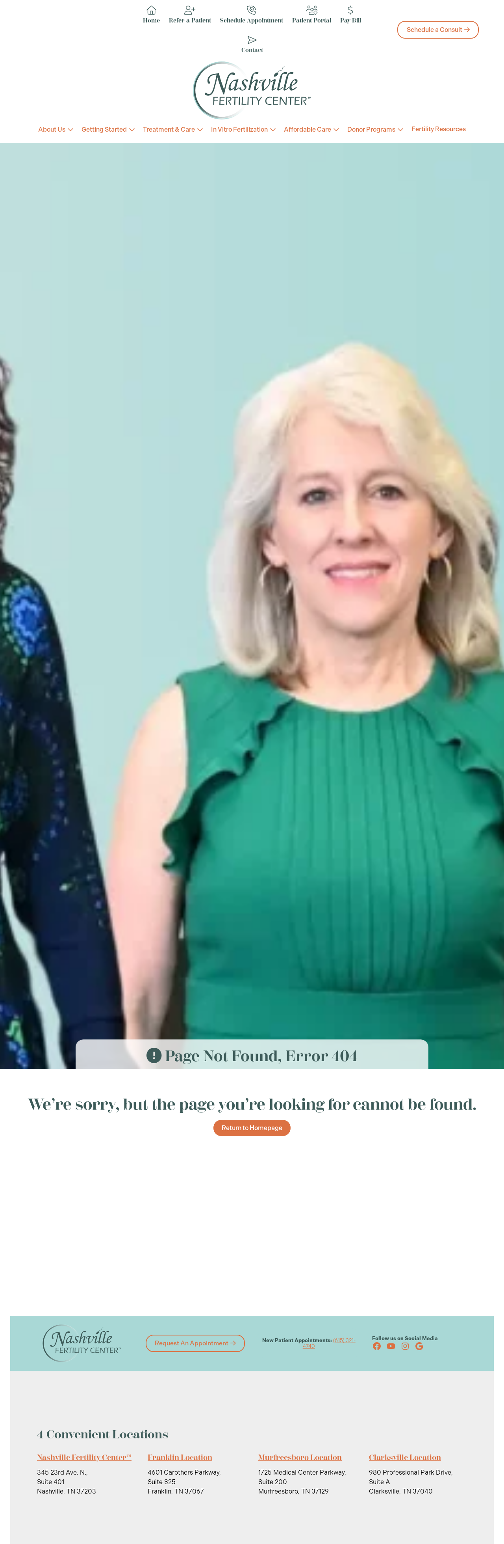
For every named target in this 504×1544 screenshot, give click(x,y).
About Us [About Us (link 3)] (51, 129)
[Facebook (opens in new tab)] (377, 1346)
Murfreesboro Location (300, 1457)
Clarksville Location (405, 1457)
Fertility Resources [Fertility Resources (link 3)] (438, 129)
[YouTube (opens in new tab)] (391, 1346)
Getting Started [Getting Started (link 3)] (104, 129)
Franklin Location (180, 1457)
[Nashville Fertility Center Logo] (252, 90)
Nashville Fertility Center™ (84, 1457)
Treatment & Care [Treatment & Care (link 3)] (169, 129)
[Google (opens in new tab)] (419, 1346)
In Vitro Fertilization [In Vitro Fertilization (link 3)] (239, 129)
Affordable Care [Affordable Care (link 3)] (307, 129)
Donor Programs (371, 129)
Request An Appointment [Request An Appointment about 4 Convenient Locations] (191, 1343)
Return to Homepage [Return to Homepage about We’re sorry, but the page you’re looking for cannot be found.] (252, 1128)
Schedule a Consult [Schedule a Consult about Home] (434, 30)
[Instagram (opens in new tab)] (405, 1346)
